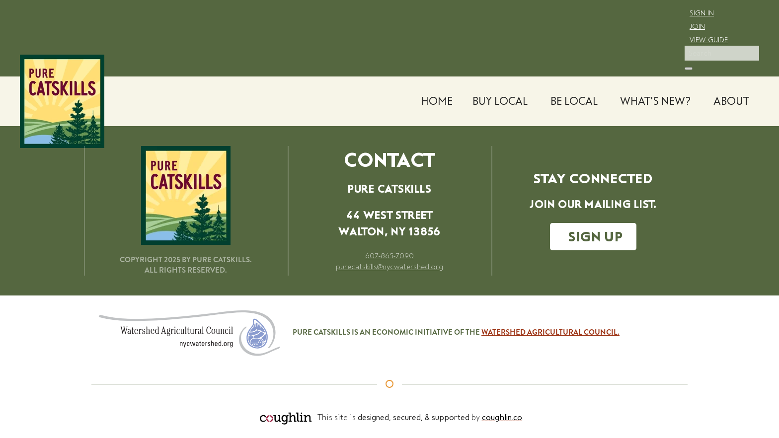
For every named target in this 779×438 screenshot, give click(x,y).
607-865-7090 (389, 256)
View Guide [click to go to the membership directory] (709, 40)
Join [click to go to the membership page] (697, 26)
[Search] (722, 53)
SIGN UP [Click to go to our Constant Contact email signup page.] (595, 236)
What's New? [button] (655, 101)
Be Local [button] (574, 101)
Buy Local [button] (500, 101)
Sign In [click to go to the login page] (702, 13)
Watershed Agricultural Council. (550, 332)
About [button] (731, 101)
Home (437, 101)
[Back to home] (62, 101)
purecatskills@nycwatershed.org (389, 267)
